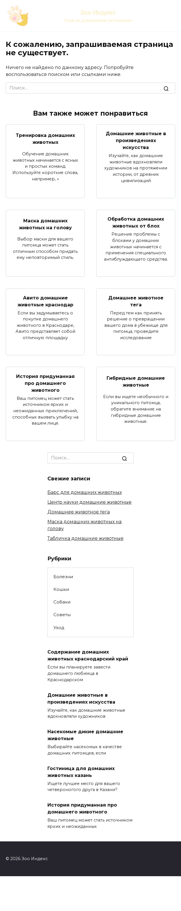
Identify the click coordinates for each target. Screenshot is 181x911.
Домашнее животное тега (135, 301)
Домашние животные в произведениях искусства (136, 140)
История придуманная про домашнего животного (45, 383)
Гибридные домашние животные (136, 381)
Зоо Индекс (98, 12)
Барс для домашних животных (84, 492)
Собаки (62, 602)
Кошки (61, 589)
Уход (58, 627)
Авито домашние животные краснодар (45, 301)
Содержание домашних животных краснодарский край (87, 655)
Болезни (63, 576)
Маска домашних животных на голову (45, 224)
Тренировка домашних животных (45, 139)
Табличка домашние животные (85, 538)
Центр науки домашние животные (89, 502)
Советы (62, 614)
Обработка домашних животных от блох (135, 222)
